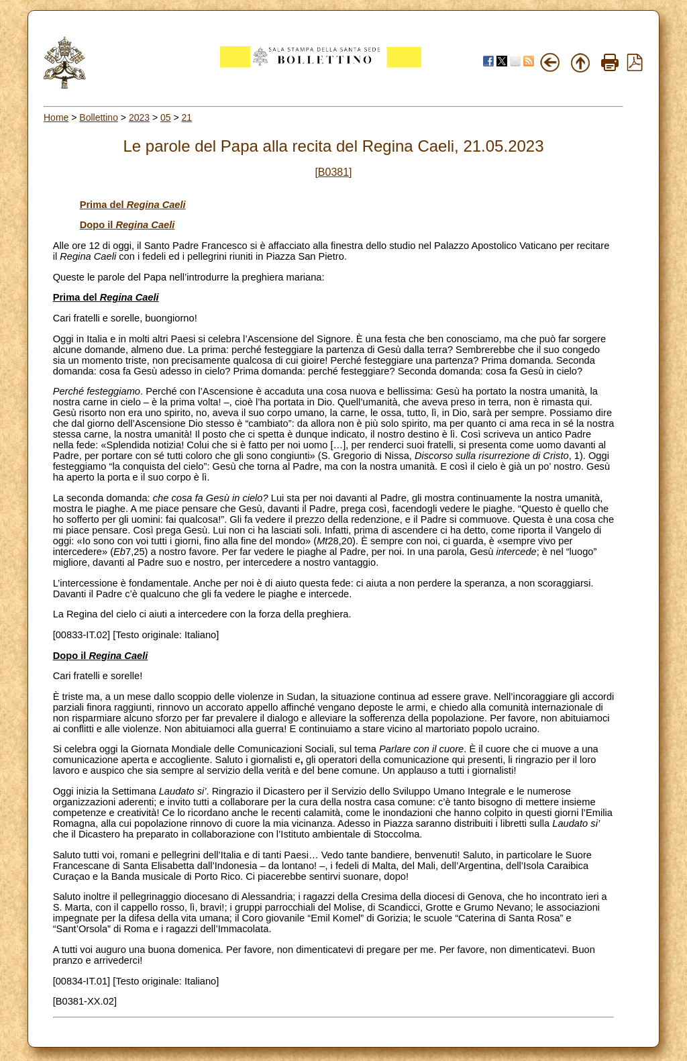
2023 (139, 117)
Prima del (133, 204)
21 (187, 117)
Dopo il (127, 224)
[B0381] (333, 172)
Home (56, 117)
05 (165, 117)
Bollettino (98, 117)
